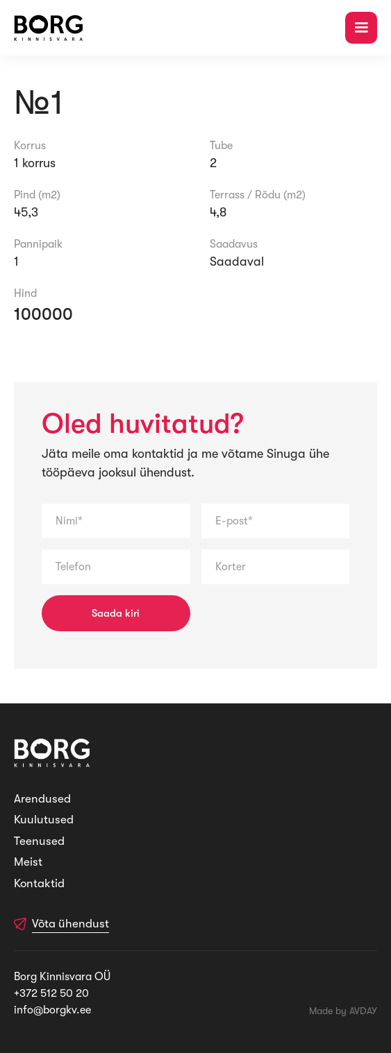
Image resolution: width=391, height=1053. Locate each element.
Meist (28, 861)
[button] (361, 28)
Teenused (39, 841)
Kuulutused (44, 819)
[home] (48, 28)
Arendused (42, 798)
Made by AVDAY (343, 1010)
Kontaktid (39, 883)
